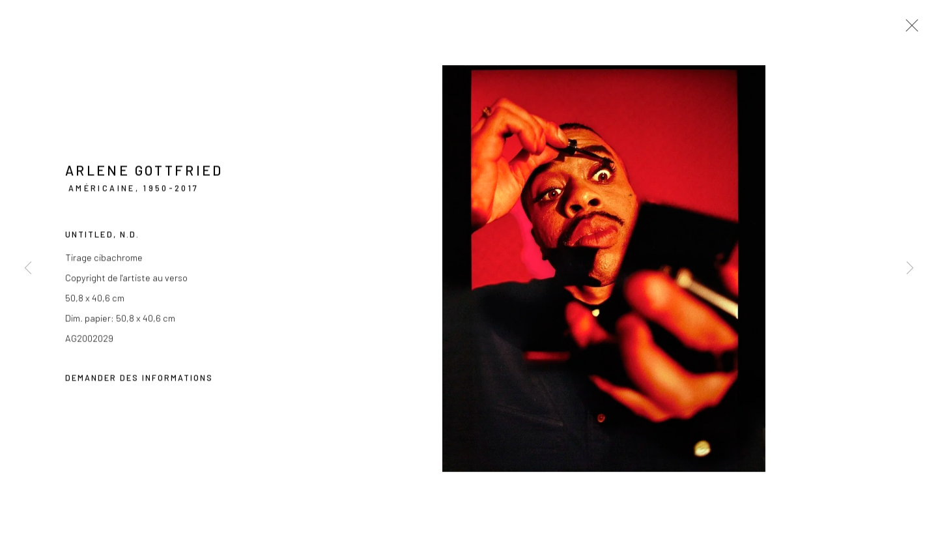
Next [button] (910, 269)
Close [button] (908, 29)
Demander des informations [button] (139, 379)
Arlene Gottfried (144, 172)
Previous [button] (28, 269)
